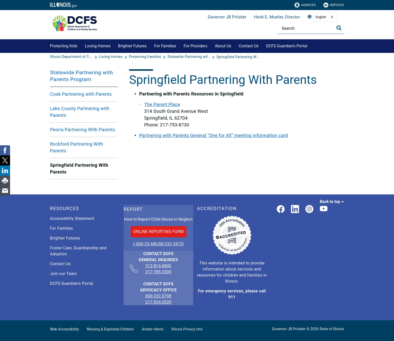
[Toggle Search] (338, 27)
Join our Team (63, 273)
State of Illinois (331, 329)
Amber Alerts (153, 329)
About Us (223, 46)
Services (333, 5)
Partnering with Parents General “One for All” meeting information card (213, 135)
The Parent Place (162, 104)
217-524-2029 (158, 302)
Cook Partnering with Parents (81, 94)
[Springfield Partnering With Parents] (238, 57)
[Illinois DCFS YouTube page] (324, 209)
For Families (165, 46)
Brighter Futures (132, 46)
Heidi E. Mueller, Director (277, 17)
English (321, 17)
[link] (281, 209)
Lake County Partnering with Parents (79, 112)
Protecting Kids (63, 46)
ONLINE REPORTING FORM (158, 231)
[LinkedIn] (295, 209)
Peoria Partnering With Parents (82, 129)
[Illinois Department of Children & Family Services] (72, 57)
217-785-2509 (158, 271)
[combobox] (324, 17)
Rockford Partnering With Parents (76, 147)
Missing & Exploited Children (110, 329)
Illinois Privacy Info (187, 329)
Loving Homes (98, 46)
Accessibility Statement (72, 218)
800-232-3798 (158, 296)
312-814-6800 (158, 266)
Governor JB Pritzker (227, 17)
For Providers (195, 46)
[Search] (311, 28)
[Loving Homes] (111, 57)
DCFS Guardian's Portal (286, 46)
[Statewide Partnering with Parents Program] (189, 57)
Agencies (305, 5)
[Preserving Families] (145, 57)
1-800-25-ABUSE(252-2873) (158, 244)
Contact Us (249, 46)
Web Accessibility (64, 329)
